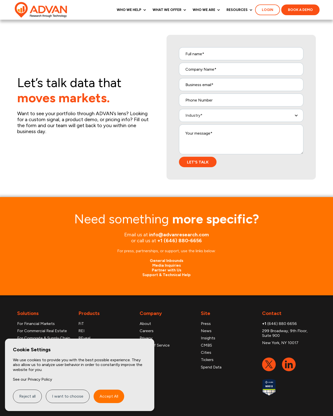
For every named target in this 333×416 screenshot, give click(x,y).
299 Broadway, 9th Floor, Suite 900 (285, 333)
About (145, 323)
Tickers (207, 359)
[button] (131, 10)
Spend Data (211, 367)
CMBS (206, 345)
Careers (147, 330)
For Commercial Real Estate (42, 330)
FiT (81, 323)
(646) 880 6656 (279, 323)
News (206, 330)
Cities (206, 352)
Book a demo (300, 10)
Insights (208, 338)
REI (81, 330)
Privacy (146, 338)
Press (206, 323)
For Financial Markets (36, 323)
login (267, 10)
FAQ (144, 352)
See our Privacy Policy (32, 379)
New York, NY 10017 (280, 342)
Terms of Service (155, 345)
